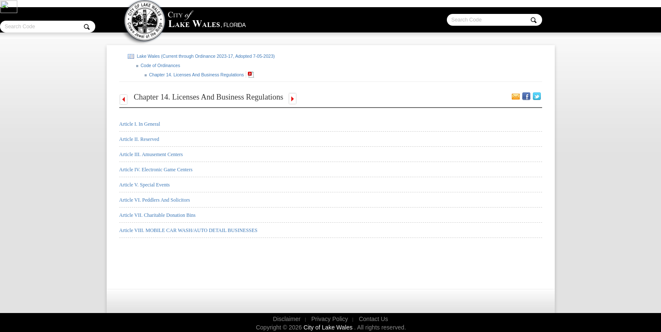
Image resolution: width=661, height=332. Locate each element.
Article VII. (157, 215)
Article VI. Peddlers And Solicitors (154, 200)
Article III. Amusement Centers (151, 154)
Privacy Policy (329, 319)
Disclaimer (287, 319)
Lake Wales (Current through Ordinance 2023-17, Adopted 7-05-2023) (205, 56)
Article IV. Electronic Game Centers (156, 170)
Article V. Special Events (144, 185)
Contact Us (373, 319)
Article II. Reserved (139, 139)
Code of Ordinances (160, 65)
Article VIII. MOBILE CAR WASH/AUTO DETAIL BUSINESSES (188, 230)
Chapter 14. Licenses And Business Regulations (196, 74)
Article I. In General (139, 124)
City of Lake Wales (329, 327)
